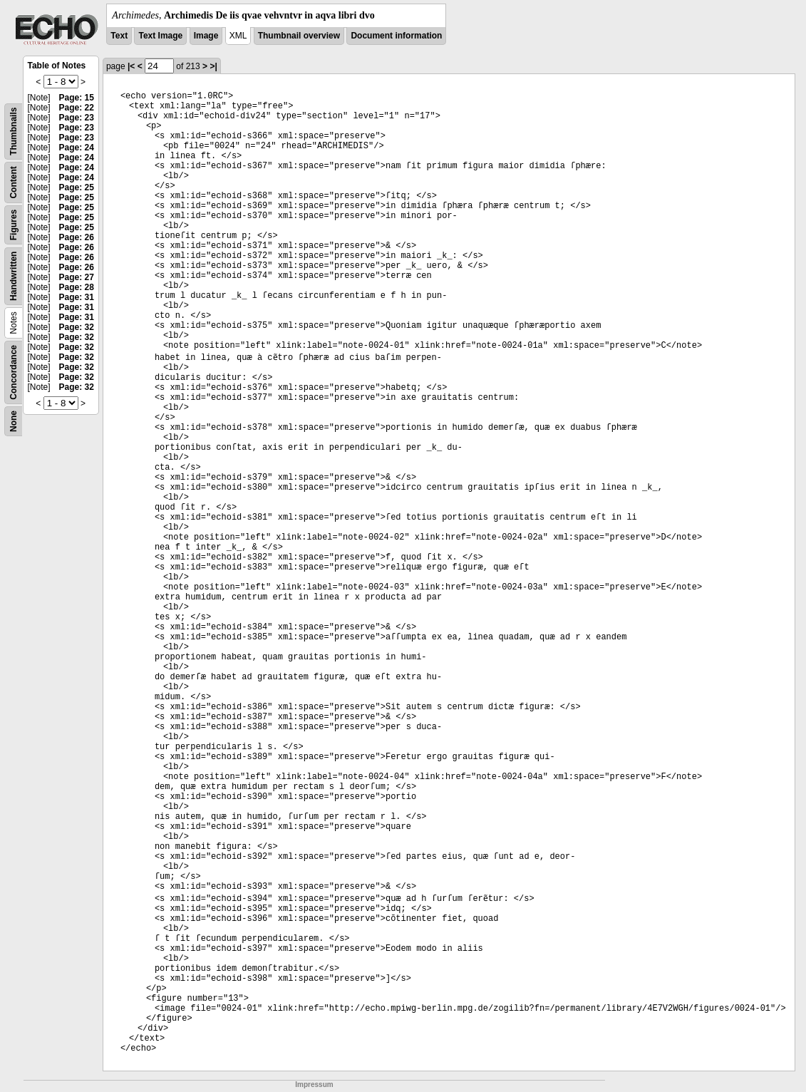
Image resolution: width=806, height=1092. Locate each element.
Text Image (160, 36)
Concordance (14, 372)
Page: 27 (76, 277)
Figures (14, 225)
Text (119, 36)
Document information (396, 36)
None (14, 421)
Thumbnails (14, 131)
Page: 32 (76, 327)
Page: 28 (76, 287)
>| (213, 66)
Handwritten (14, 276)
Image (206, 36)
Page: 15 (76, 98)
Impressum (314, 1084)
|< (131, 66)
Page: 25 (76, 187)
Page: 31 (76, 297)
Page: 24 (76, 148)
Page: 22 (76, 108)
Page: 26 (76, 237)
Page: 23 (76, 118)
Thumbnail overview (299, 36)
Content (14, 182)
